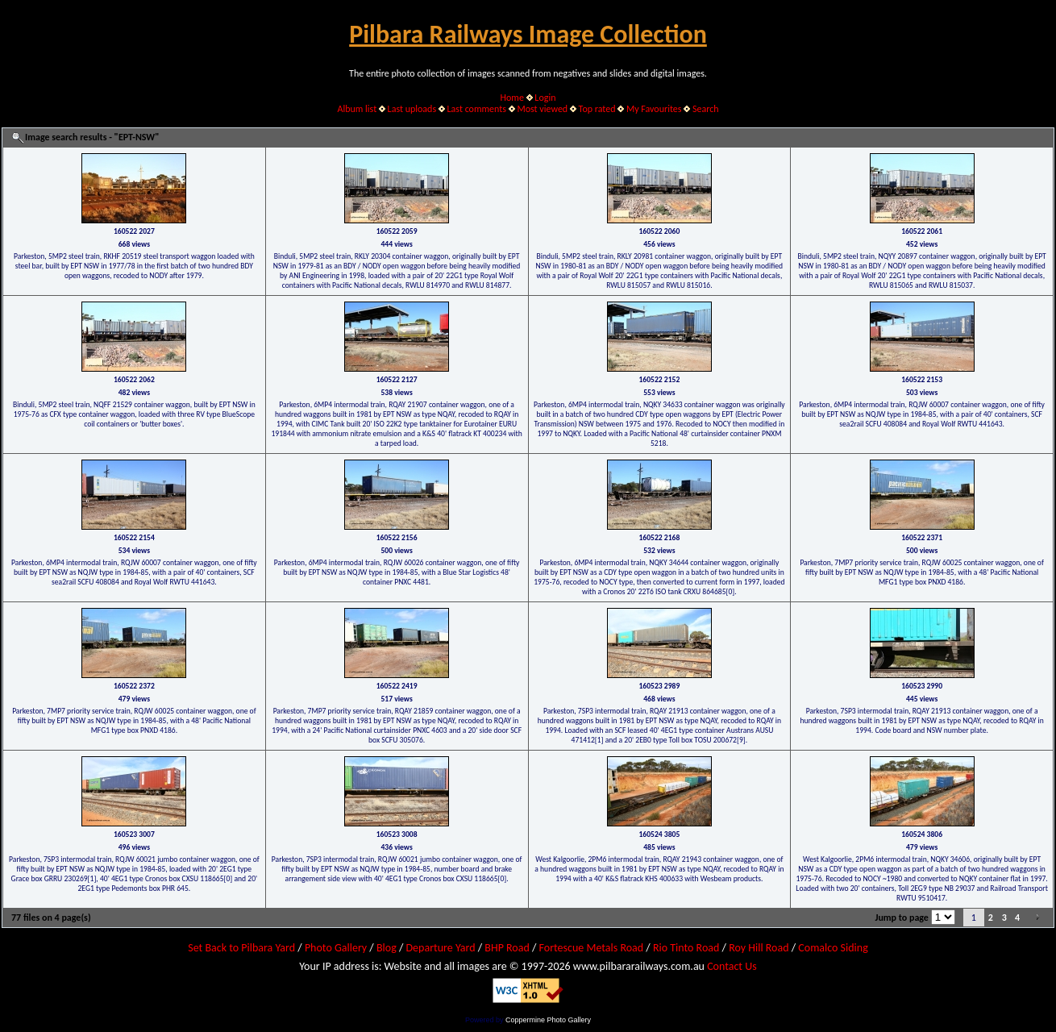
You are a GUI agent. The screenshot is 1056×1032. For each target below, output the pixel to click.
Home (512, 97)
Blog (386, 948)
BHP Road (507, 948)
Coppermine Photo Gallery (548, 1020)
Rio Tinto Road (686, 948)
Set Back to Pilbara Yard (241, 948)
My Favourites (654, 108)
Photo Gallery (336, 948)
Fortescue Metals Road (591, 948)
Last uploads (412, 108)
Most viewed (542, 108)
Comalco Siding (832, 948)
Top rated (597, 108)
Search (705, 108)
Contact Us (732, 966)
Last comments (476, 108)
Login (544, 97)
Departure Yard (440, 948)
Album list (356, 108)
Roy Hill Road (758, 948)
